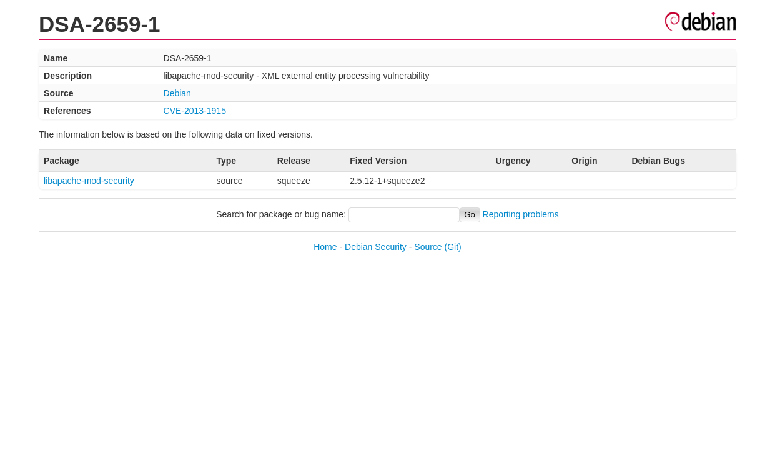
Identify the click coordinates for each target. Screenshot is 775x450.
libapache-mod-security (89, 181)
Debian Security (376, 247)
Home (325, 247)
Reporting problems (521, 214)
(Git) (453, 247)
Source (428, 247)
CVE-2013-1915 (195, 111)
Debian (177, 93)
